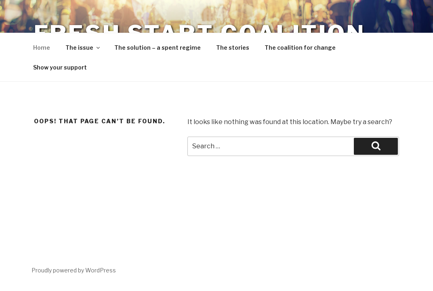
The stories (232, 47)
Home (41, 47)
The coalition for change (300, 47)
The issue (83, 47)
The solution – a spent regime (157, 47)
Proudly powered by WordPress (74, 270)
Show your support (60, 67)
